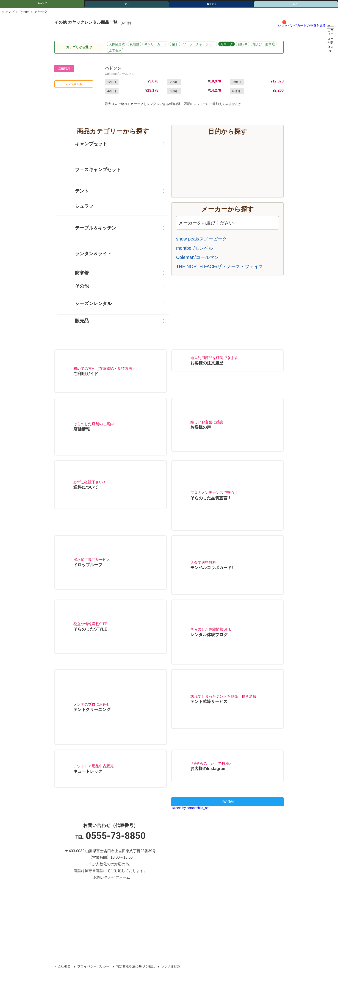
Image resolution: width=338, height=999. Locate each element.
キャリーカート (155, 44)
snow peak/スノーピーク (201, 238)
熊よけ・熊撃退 (263, 44)
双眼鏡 (134, 44)
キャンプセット (84, 144)
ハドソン (113, 68)
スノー (296, 4)
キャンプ (42, 3)
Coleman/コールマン (197, 257)
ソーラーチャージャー (199, 44)
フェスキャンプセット (91, 169)
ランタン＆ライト (86, 253)
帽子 (175, 44)
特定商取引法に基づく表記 (135, 966)
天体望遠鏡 (117, 44)
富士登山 (211, 4)
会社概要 (64, 966)
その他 (24, 12)
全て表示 (115, 50)
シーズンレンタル (86, 303)
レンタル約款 (170, 966)
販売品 (75, 321)
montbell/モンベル (194, 248)
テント (75, 191)
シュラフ (77, 206)
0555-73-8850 (116, 835)
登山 (127, 4)
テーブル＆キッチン (88, 228)
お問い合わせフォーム (111, 877)
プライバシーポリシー (93, 966)
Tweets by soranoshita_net (190, 808)
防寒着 (75, 273)
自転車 (242, 44)
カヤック (226, 44)
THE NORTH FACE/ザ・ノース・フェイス (219, 266)
